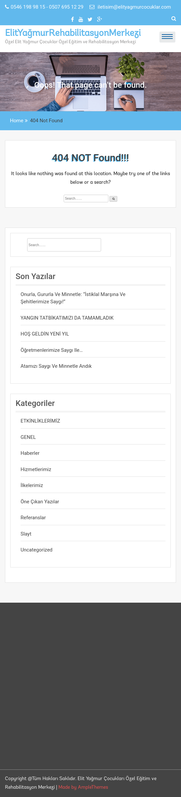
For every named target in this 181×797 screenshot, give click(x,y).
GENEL (28, 437)
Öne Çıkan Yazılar (40, 502)
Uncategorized (36, 550)
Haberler (30, 453)
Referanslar (33, 518)
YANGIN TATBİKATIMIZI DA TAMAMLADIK (67, 318)
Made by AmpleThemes (83, 787)
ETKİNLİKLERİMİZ (40, 421)
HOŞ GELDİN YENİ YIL (45, 334)
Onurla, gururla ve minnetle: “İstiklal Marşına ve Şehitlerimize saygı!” (73, 298)
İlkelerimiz (32, 485)
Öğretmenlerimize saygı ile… (52, 350)
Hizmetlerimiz (36, 469)
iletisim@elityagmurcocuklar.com (130, 7)
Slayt (26, 534)
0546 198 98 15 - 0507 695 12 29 (45, 7)
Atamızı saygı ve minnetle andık (56, 366)
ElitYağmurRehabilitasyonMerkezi (73, 33)
